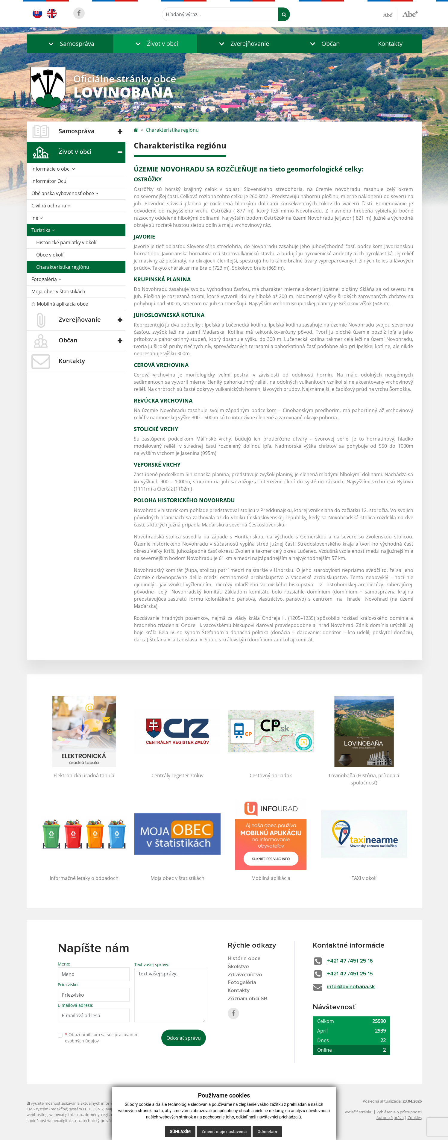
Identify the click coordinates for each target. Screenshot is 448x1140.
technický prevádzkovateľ (105, 1120)
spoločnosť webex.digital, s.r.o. (54, 1120)
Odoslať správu (183, 1038)
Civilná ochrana (50, 205)
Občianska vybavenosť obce (64, 193)
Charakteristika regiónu (62, 267)
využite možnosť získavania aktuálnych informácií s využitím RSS (86, 1103)
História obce (244, 958)
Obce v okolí (49, 254)
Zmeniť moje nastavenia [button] (224, 1131)
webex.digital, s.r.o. (66, 1114)
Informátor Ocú (48, 181)
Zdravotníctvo (245, 974)
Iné (36, 218)
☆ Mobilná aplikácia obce (59, 303)
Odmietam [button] (267, 1131)
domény (92, 1114)
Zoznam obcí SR (247, 998)
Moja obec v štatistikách (58, 291)
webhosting (37, 1114)
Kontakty (390, 44)
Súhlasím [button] (180, 1131)
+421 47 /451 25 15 (350, 974)
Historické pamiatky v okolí (66, 242)
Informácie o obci (53, 169)
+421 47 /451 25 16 (350, 961)
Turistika (43, 230)
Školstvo (238, 966)
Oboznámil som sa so (102, 1038)
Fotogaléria (46, 279)
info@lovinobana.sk (351, 986)
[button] (70, 43)
